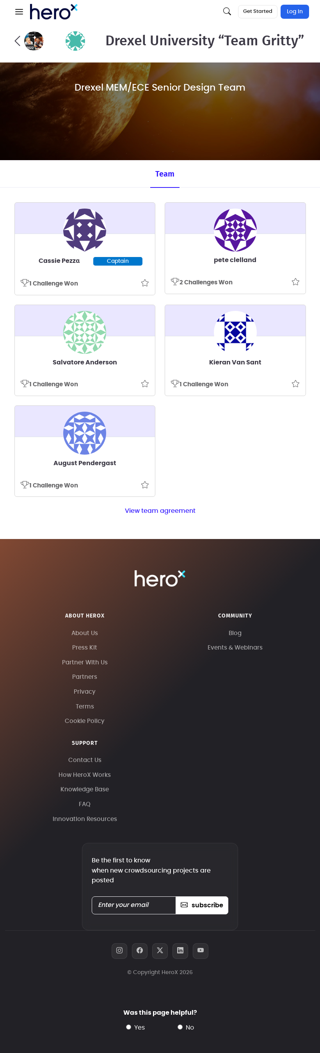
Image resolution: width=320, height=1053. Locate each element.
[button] (19, 12)
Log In (295, 11)
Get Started (257, 11)
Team (164, 174)
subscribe (202, 905)
